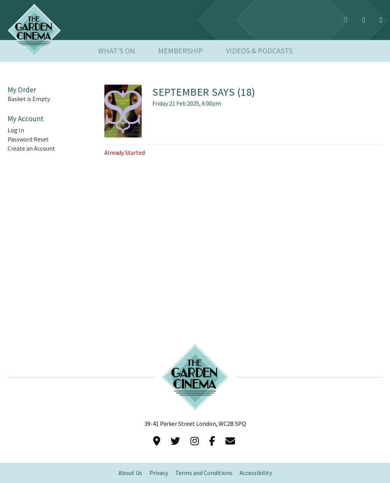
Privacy (158, 473)
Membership (180, 51)
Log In (16, 130)
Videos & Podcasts (259, 51)
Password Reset (28, 139)
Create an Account (31, 148)
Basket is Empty (29, 99)
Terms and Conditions (203, 473)
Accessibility (256, 473)
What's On (116, 51)
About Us (130, 473)
